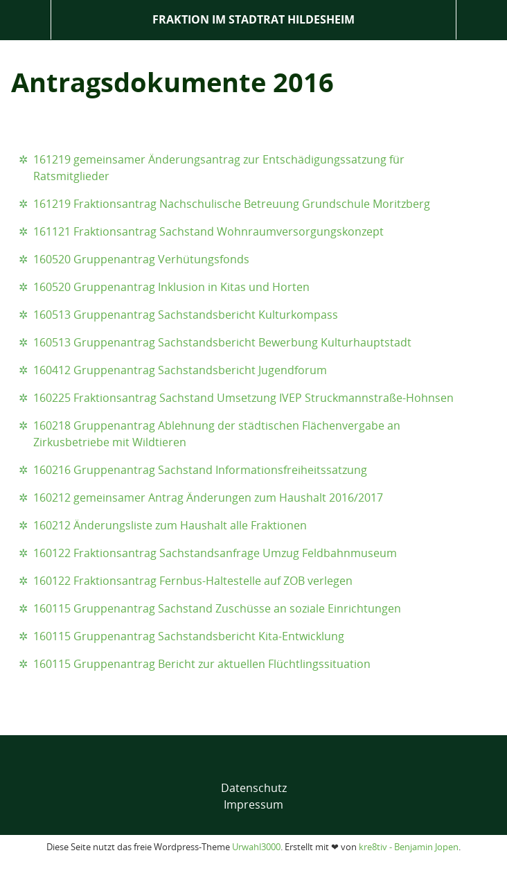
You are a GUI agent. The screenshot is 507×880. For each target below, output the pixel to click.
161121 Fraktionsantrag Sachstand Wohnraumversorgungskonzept (208, 231)
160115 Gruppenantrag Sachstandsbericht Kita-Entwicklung (188, 636)
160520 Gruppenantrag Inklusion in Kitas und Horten (171, 286)
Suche (481, 19)
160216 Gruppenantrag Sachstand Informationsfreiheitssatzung (200, 469)
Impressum (253, 804)
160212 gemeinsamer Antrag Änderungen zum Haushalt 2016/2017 (208, 497)
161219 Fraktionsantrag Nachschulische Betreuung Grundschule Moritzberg (231, 203)
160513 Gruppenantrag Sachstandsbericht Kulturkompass (185, 314)
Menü (25, 19)
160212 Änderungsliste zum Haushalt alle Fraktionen (170, 525)
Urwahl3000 (256, 847)
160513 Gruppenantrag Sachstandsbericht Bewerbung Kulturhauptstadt (222, 342)
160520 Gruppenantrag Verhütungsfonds (141, 259)
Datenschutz (254, 787)
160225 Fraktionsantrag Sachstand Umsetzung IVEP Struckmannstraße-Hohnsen (243, 397)
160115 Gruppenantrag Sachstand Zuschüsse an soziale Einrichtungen (217, 608)
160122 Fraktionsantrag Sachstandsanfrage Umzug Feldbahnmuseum (215, 553)
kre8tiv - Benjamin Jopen (409, 847)
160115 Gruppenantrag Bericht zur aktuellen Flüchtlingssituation (202, 663)
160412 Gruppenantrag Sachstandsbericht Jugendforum (180, 370)
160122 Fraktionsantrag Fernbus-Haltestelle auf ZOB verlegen (193, 580)
